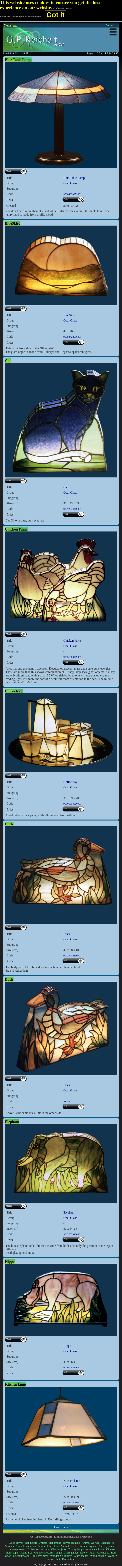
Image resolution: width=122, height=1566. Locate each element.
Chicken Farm (72, 640)
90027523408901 (72, 1234)
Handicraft (31, 1542)
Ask (66, 199)
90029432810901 (72, 955)
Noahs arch (26, 1552)
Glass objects (58, 1549)
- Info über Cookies (62, 8)
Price (10, 199)
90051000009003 (72, 657)
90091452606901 (72, 1367)
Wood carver (15, 1542)
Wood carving (98, 1555)
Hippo (67, 1345)
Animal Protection (48, 1546)
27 (117, 53)
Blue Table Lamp (74, 177)
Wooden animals (95, 1549)
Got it (55, 15)
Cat (65, 487)
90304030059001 (72, 194)
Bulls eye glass (39, 1555)
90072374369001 (72, 508)
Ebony (84, 1552)
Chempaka (103, 1552)
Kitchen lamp (71, 1480)
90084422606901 (72, 336)
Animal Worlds (90, 1542)
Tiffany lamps (76, 1549)
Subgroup (13, 188)
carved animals (71, 1542)
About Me (46, 1536)
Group (10, 183)
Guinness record (43, 1552)
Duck (66, 933)
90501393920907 (72, 803)
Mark (9, 171)
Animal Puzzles (69, 1546)
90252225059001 (72, 1502)
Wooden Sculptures (61, 1555)
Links (57, 1536)
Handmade (55, 1542)
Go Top (34, 1536)
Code (10, 194)
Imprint (67, 1536)
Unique (43, 1542)
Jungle (58, 1552)
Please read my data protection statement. (20, 16)
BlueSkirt (69, 315)
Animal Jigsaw (88, 1546)
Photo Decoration (65, 1559)
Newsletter (11, 25)
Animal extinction (26, 1546)
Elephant (68, 1212)
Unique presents (16, 1549)
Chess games (71, 1552)
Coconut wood (21, 1555)
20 (113, 53)
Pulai (92, 1552)
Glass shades (81, 1555)
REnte (66, 1101)
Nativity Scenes (107, 1546)
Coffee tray (70, 782)
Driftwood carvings (38, 1549)
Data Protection (82, 1536)
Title (9, 177)
